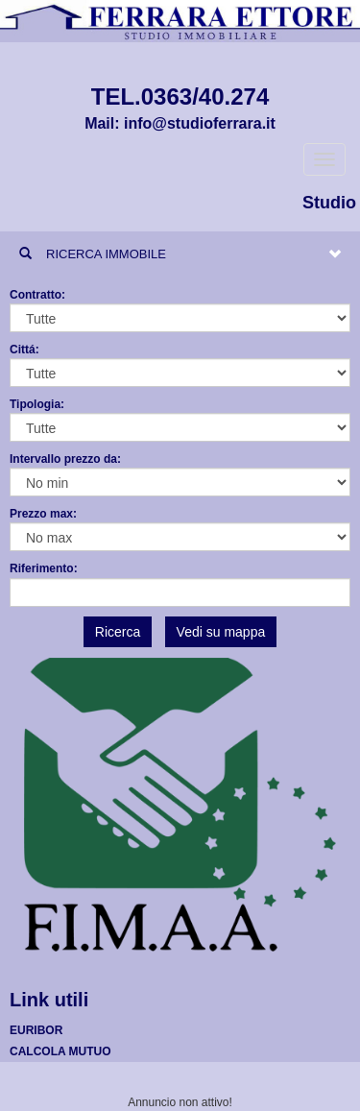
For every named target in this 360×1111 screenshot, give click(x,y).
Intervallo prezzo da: (65, 459)
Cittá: (24, 349)
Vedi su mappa (221, 632)
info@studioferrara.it (200, 123)
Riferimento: (44, 568)
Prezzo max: (43, 513)
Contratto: (37, 295)
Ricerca (117, 632)
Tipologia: (37, 404)
